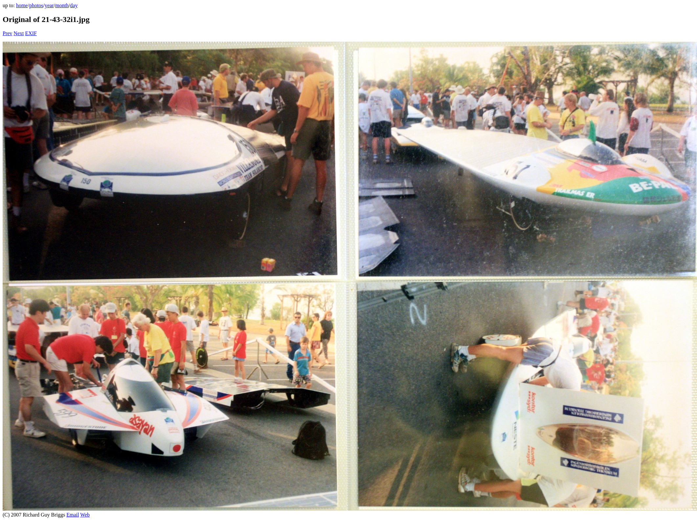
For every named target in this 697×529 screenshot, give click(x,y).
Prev (7, 33)
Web (85, 515)
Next (18, 33)
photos (36, 5)
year (49, 5)
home (22, 5)
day (74, 5)
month (62, 5)
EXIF (31, 33)
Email (72, 515)
